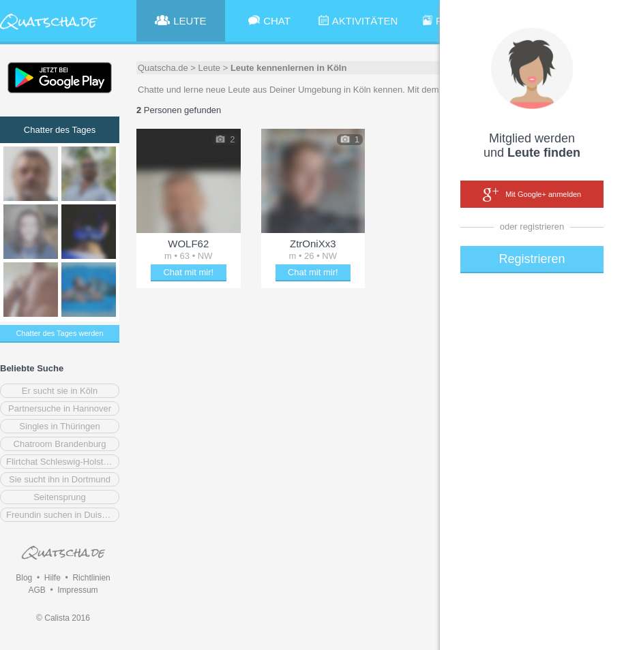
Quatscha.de (163, 68)
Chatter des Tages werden (59, 333)
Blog (24, 578)
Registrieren (532, 259)
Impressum (77, 590)
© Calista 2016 (63, 618)
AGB (36, 590)
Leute (209, 68)
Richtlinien (91, 578)
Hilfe (52, 578)
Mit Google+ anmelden (532, 195)
